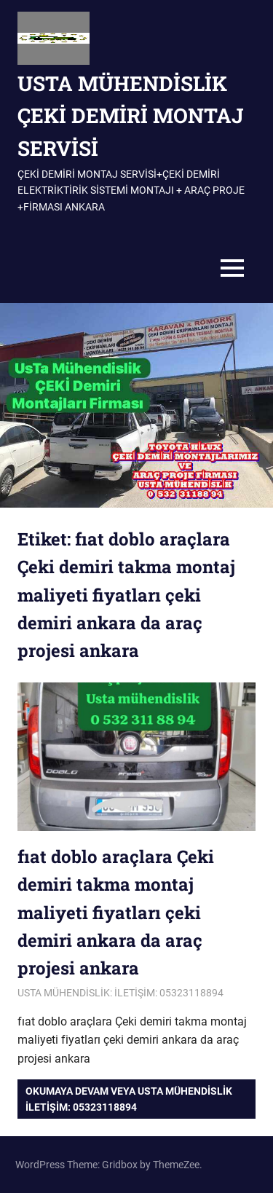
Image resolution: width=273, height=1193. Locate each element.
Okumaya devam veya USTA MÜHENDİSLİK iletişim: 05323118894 (128, 1099)
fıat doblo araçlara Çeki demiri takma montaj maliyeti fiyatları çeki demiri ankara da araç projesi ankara (115, 912)
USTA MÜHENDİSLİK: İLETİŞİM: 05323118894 (120, 993)
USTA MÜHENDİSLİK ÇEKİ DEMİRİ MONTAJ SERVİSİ (130, 116)
